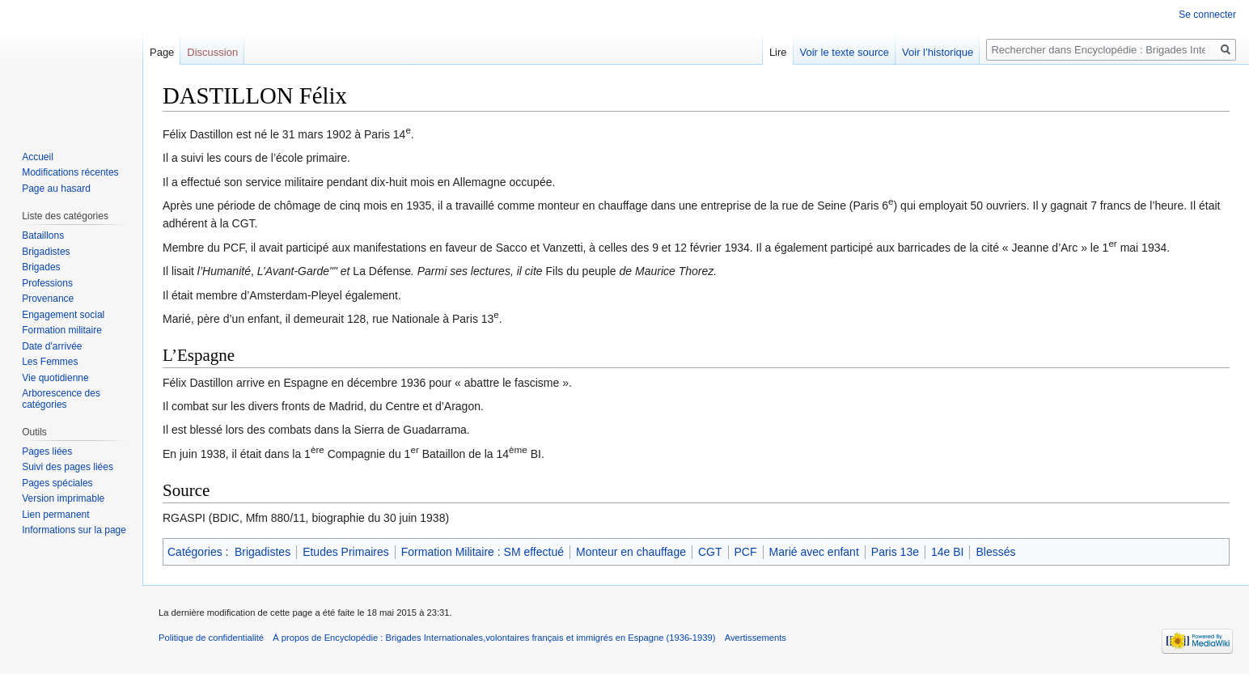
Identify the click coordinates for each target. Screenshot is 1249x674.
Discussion (212, 52)
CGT (710, 551)
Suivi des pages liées (67, 467)
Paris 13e (895, 551)
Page (162, 52)
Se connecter (1207, 14)
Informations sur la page (74, 530)
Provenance (48, 298)
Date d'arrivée (52, 346)
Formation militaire (62, 330)
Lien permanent (55, 514)
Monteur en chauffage (631, 551)
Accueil (37, 157)
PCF (746, 551)
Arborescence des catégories (61, 399)
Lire (778, 52)
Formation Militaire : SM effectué (482, 551)
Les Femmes (50, 361)
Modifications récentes (70, 172)
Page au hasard (56, 188)
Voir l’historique (937, 52)
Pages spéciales (57, 483)
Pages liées (47, 451)
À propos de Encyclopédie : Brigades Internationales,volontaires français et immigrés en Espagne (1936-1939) (494, 637)
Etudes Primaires (346, 551)
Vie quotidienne (55, 378)
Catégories (194, 551)
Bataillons (43, 235)
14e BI (947, 551)
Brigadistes (262, 551)
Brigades (41, 267)
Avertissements (755, 637)
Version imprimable (63, 498)
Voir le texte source (845, 52)
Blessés (995, 551)
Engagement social (63, 314)
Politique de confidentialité (211, 637)
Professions (47, 283)
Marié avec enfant (814, 551)
